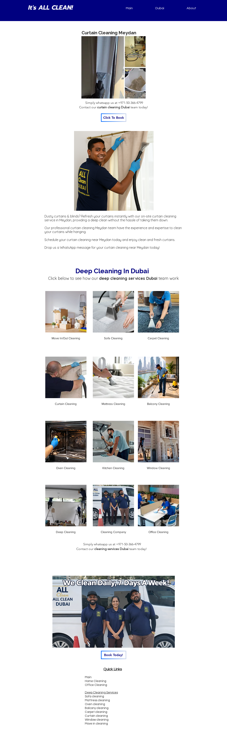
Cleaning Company (113, 532)
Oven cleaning (95, 704)
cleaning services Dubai (111, 549)
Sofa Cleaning (113, 338)
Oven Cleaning (65, 468)
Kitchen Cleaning (113, 468)
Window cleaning (97, 719)
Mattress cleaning (97, 700)
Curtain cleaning (96, 715)
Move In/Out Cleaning (66, 338)
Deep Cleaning (66, 532)
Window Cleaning (158, 468)
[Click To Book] (113, 117)
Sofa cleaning (94, 696)
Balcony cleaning (97, 708)
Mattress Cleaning (113, 403)
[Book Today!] (113, 655)
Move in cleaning (96, 723)
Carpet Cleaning (158, 338)
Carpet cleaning (96, 711)
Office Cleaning (158, 532)
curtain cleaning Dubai (113, 107)
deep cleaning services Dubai (128, 278)
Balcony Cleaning (158, 403)
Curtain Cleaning (66, 403)
